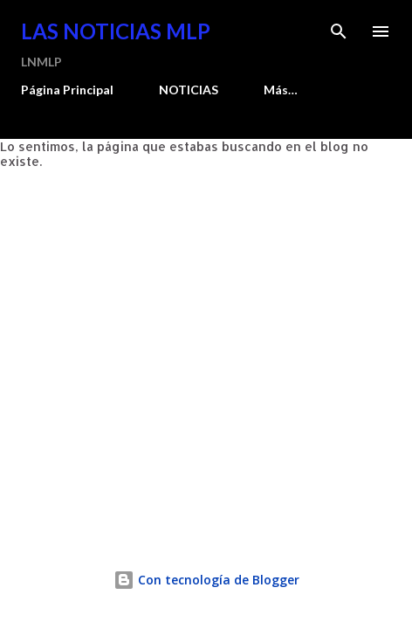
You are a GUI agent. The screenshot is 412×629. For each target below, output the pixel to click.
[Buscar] (338, 31)
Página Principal (67, 89)
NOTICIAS (188, 89)
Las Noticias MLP (115, 31)
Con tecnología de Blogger (206, 579)
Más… (281, 89)
